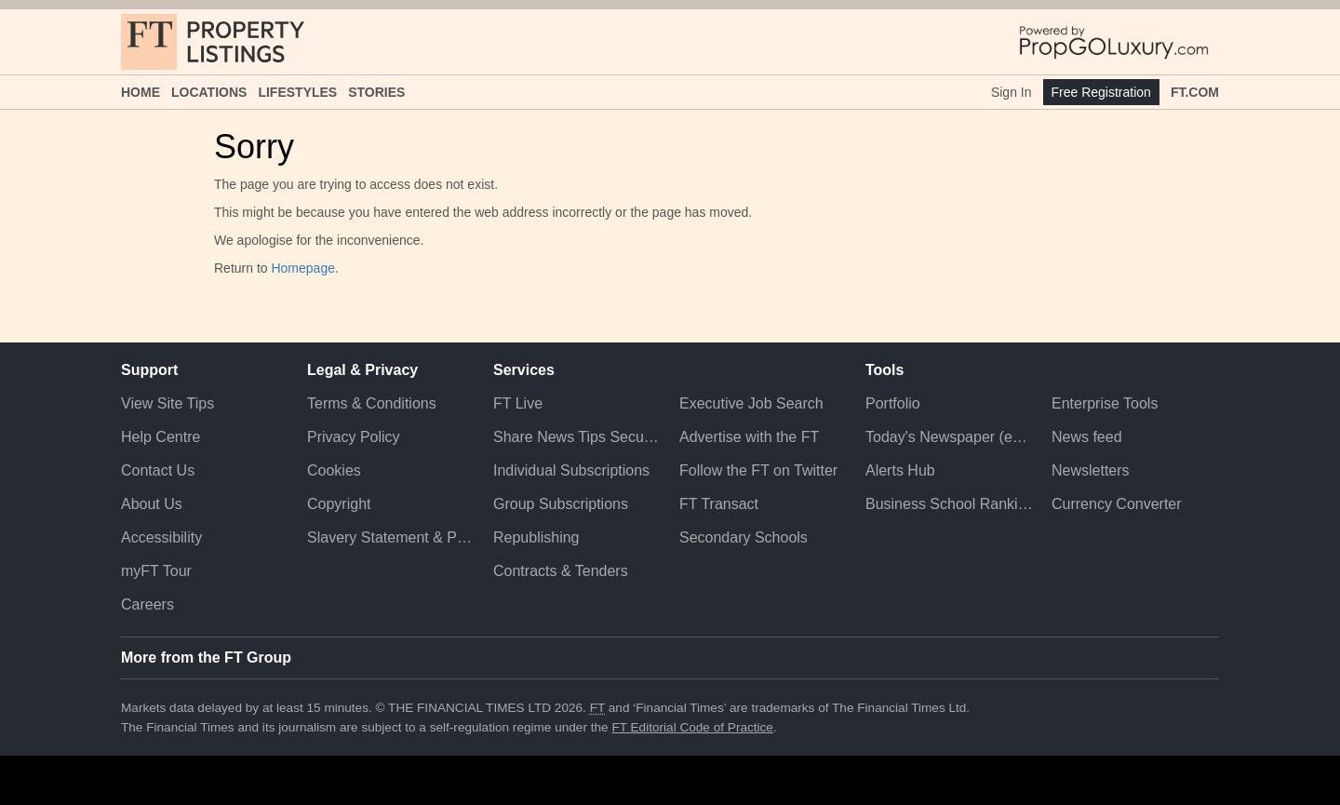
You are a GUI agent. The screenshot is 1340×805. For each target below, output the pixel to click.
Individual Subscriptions (571, 470)
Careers (147, 604)
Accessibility (161, 537)
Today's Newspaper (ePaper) (949, 437)
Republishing (536, 537)
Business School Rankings (949, 504)
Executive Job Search (751, 403)
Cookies (334, 470)
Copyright (338, 504)
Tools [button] (884, 370)
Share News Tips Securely (577, 437)
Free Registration (1101, 92)
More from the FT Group (206, 657)
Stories (376, 92)
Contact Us (157, 470)
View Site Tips (167, 403)
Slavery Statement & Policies (391, 537)
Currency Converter (1117, 504)
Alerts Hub (900, 470)
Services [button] (524, 370)
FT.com (1195, 92)
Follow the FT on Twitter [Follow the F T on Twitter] (758, 470)
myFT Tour (156, 571)
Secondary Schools (743, 537)
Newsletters (1091, 470)
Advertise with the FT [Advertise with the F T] (749, 437)
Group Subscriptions (560, 504)
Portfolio (892, 403)
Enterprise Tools (1105, 403)
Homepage (303, 268)
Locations (209, 92)
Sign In (1011, 92)
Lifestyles (297, 92)
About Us (151, 504)
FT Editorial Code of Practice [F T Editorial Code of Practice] (692, 727)
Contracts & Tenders (560, 571)
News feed (1087, 437)
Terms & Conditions (371, 403)
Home (140, 92)
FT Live (518, 403)
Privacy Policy (353, 437)
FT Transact (718, 504)
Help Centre (160, 437)
